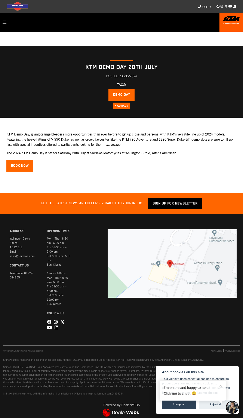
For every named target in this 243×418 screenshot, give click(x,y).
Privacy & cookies (232, 350)
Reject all (215, 404)
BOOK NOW (20, 166)
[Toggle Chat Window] (232, 407)
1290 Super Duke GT (174, 139)
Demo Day (121, 95)
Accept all (179, 404)
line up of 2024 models (207, 134)
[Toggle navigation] (4, 22)
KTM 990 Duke (58, 139)
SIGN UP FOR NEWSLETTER (175, 204)
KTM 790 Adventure (136, 139)
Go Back (121, 105)
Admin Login (216, 350)
